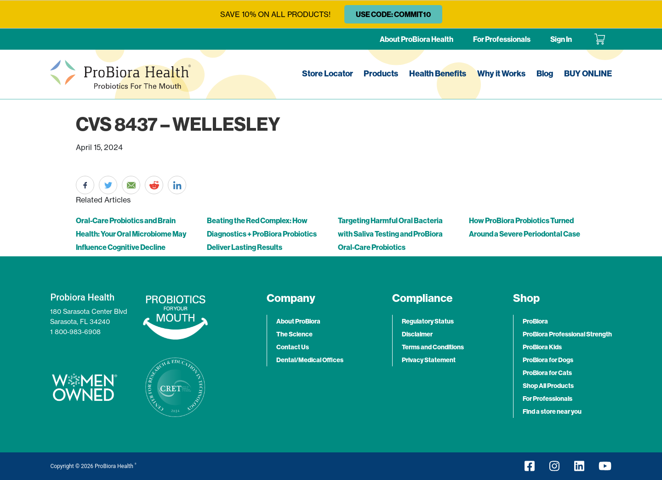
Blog (544, 73)
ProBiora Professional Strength (567, 334)
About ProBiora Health (416, 39)
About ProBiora (298, 321)
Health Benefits (437, 73)
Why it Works (501, 73)
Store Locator (327, 73)
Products (381, 73)
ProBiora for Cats (547, 373)
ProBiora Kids (542, 347)
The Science (294, 334)
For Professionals (502, 39)
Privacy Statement (429, 360)
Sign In (561, 39)
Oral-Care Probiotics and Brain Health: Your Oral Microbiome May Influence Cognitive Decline (131, 234)
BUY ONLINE (588, 73)
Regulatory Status (428, 321)
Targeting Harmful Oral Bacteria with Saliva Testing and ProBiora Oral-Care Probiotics (390, 234)
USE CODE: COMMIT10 (393, 14)
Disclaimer (417, 334)
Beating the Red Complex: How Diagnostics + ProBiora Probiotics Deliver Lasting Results (262, 234)
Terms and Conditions (433, 347)
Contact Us (292, 347)
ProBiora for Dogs (548, 360)
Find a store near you (552, 411)
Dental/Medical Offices (309, 360)
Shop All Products (548, 386)
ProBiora (535, 321)
